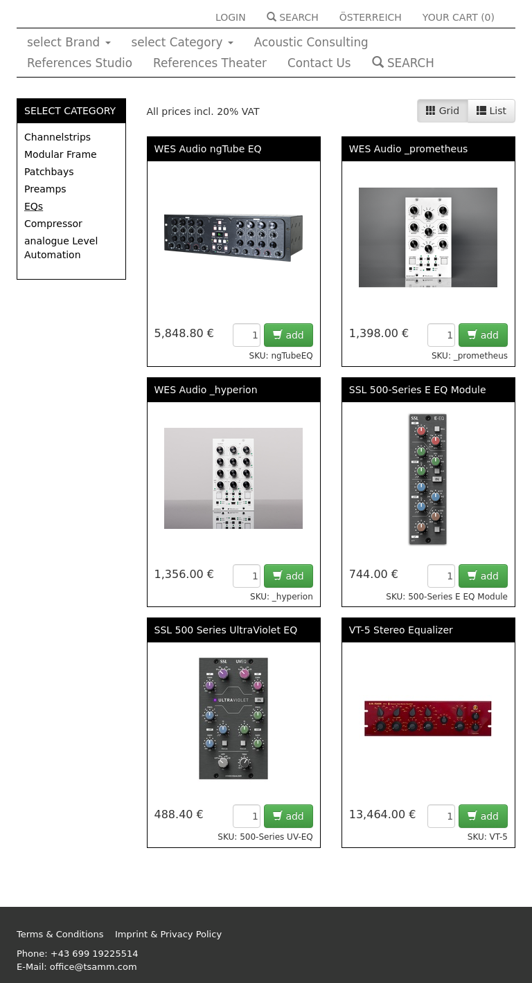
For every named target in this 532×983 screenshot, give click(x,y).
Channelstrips (57, 137)
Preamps (45, 189)
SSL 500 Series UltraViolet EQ (226, 629)
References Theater (210, 63)
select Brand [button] (69, 42)
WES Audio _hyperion (206, 389)
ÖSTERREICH (370, 17)
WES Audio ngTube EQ (208, 148)
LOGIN (230, 17)
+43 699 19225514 (95, 953)
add (288, 335)
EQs (33, 206)
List (491, 110)
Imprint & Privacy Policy (168, 934)
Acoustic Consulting (311, 42)
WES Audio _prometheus (408, 148)
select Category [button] (182, 42)
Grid (442, 110)
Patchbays (49, 171)
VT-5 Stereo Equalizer (401, 629)
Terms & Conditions (60, 934)
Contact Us (319, 63)
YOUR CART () (459, 17)
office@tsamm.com (93, 967)
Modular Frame (60, 154)
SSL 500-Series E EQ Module (417, 389)
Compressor (53, 223)
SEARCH (293, 17)
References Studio (79, 63)
